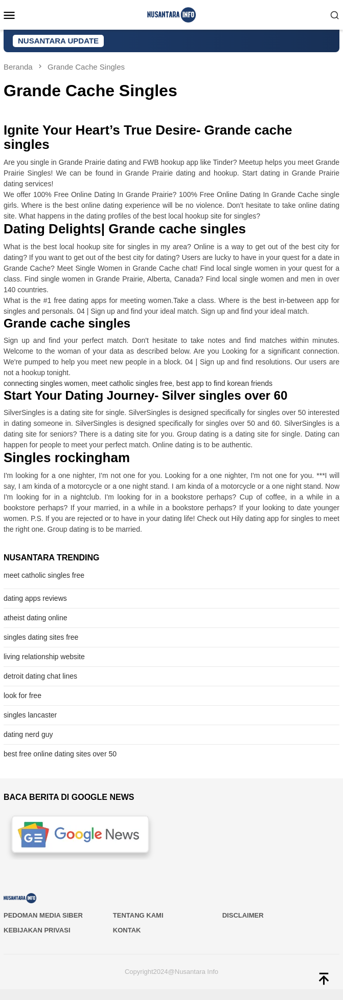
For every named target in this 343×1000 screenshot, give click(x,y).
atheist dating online (35, 618)
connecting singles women (45, 383)
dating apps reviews (35, 598)
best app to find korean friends (224, 383)
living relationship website (44, 657)
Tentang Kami (138, 915)
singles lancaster (30, 715)
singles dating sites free (41, 637)
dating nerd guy (28, 734)
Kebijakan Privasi (37, 930)
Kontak (127, 930)
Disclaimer (243, 915)
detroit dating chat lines (40, 676)
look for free (22, 695)
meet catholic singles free (132, 383)
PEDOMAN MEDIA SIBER (43, 915)
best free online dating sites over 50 (60, 754)
